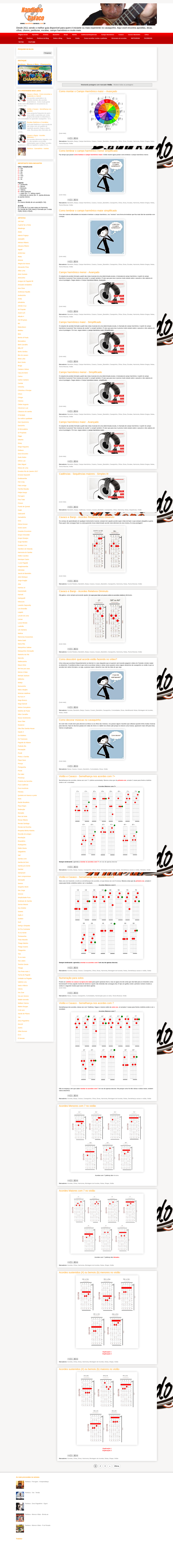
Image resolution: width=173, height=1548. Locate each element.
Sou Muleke (22, 908)
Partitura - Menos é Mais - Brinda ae (36, 1514)
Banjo (66, 34)
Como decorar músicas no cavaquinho (80, 720)
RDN (19, 799)
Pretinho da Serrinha (25, 781)
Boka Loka (21, 359)
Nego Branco (22, 700)
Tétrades (143, 870)
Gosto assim (22, 528)
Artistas (45, 34)
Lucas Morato (22, 623)
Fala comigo (22, 485)
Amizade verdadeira (25, 285)
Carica (20, 376)
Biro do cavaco (23, 355)
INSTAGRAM (135, 38)
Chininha (21, 387)
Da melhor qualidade (25, 418)
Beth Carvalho (23, 345)
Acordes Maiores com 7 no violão (77, 1190)
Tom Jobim (21, 961)
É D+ (19, 1035)
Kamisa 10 (21, 588)
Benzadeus (22, 341)
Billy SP (20, 348)
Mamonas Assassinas (25, 637)
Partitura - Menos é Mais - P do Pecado (37, 1525)
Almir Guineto (22, 274)
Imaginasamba (23, 566)
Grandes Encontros (24, 531)
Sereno (20, 883)
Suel (19, 922)
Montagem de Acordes (145, 710)
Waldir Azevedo (23, 999)
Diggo (20, 436)
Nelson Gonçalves (24, 707)
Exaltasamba (22, 478)
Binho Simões (22, 352)
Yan (19, 1017)
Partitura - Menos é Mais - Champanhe (34, 64)
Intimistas (21, 570)
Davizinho (21, 425)
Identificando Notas (131, 710)
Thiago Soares (23, 947)
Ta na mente (22, 933)
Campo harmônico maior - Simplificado (80, 322)
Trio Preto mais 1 (24, 971)
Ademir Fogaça (23, 235)
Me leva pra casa (24, 668)
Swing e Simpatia (24, 925)
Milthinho (21, 679)
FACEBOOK (148, 38)
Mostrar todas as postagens (123, 85)
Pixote (20, 771)
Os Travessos (22, 739)
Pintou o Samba (23, 756)
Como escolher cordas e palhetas (95, 38)
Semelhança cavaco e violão (130, 870)
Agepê (20, 249)
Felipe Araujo (22, 492)
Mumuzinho (22, 686)
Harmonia (136, 141)
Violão (77, 38)
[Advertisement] (107, 63)
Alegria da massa (24, 263)
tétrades (116, 1175)
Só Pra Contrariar (24, 929)
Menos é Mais (23, 672)
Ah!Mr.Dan (21, 253)
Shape (107, 1183)
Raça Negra (22, 806)
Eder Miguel (22, 464)
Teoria (69, 38)
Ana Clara (21, 288)
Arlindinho (21, 302)
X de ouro (21, 1010)
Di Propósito (22, 433)
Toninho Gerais (23, 964)
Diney (20, 443)
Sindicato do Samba (25, 901)
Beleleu (20, 330)
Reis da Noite (22, 816)
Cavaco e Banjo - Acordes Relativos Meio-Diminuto (86, 517)
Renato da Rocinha (24, 827)
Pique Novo (22, 760)
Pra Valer (21, 774)
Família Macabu (23, 489)
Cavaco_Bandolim (103, 141)
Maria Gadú (22, 640)
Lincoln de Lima (23, 616)
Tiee (19, 954)
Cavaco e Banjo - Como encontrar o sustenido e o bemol (39, 95)
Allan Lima (21, 271)
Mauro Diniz (22, 665)
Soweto (20, 911)
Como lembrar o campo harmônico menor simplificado (88, 150)
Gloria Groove (23, 524)
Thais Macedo (23, 940)
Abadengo (21, 228)
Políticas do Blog (43, 38)
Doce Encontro (23, 454)
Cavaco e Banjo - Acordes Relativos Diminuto (83, 591)
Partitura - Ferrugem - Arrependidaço (37, 1481)
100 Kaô (21, 221)
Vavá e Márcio (23, 985)
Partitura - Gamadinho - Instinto (38, 148)
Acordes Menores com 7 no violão (77, 1105)
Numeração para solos (71, 978)
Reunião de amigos (24, 834)
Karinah (20, 594)
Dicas (20, 38)
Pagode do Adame (24, 742)
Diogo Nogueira (23, 447)
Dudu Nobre (22, 457)
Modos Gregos (145, 141)
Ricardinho (21, 841)
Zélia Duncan (22, 1031)
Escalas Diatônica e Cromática (37, 122)
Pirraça (20, 763)
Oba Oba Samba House (26, 728)
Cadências (82, 510)
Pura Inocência (23, 788)
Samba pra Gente (24, 866)
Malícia (20, 633)
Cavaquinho (113, 141)
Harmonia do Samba (25, 552)
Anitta (20, 299)
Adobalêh (21, 239)
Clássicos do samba (25, 411)
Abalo (20, 232)
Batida (74, 34)
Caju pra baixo (23, 373)
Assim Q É (21, 313)
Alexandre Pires (23, 267)
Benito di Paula (23, 337)
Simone (20, 894)
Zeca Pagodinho (23, 1021)
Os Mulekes (22, 735)
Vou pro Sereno (23, 996)
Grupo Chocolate (24, 535)
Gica (19, 521)
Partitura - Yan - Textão (32, 1492)
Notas (152, 141)
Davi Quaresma (23, 422)
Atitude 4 (21, 316)
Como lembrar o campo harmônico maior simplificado (88, 210)
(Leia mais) (62, 133)
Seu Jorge (21, 890)
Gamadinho (22, 517)
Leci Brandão (22, 609)
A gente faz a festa (24, 225)
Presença (21, 778)
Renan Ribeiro (23, 820)
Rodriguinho (22, 845)
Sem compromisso (24, 876)
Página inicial (23, 34)
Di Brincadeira (23, 429)
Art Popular (22, 309)
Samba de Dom (23, 862)
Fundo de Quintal (24, 506)
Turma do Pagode (24, 975)
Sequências (133, 510)
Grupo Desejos (23, 538)
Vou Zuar (21, 992)
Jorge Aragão (22, 580)
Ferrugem (21, 496)
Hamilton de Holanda (25, 549)
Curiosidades (115, 710)
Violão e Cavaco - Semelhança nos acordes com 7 (86, 1003)
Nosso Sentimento (24, 718)
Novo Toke (21, 721)
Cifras (147, 34)
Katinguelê (21, 598)
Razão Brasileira (23, 802)
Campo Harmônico (107, 34)
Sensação (21, 880)
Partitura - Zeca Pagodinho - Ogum (36, 1503)
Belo (19, 334)
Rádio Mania (22, 848)
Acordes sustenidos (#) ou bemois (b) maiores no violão (89, 1369)
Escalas (129, 141)
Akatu (20, 256)
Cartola (20, 383)
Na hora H (21, 697)
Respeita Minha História (26, 830)
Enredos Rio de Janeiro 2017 (28, 471)
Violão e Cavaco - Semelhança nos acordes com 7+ (87, 776)
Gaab (20, 510)
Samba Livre (22, 859)
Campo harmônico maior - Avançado (79, 422)
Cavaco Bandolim (134, 34)
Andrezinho (22, 295)
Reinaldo (21, 813)
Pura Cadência (23, 785)
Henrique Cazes (23, 559)
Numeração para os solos (103, 996)
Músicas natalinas (24, 693)
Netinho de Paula (24, 711)
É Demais (21, 1038)
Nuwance (21, 725)
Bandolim (56, 34)
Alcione (20, 260)
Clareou (20, 401)
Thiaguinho (22, 950)
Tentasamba (22, 936)
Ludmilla (21, 626)
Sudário (20, 919)
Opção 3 (21, 732)
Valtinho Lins (22, 982)
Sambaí (20, 869)
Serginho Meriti (23, 887)
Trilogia (20, 968)
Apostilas (35, 34)
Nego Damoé (22, 704)
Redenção (21, 809)
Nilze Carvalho (23, 714)
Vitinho (20, 989)
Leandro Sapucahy (24, 605)
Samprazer (21, 873)
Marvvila (21, 658)
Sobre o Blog (57, 38)
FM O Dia (21, 482)
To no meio (21, 957)
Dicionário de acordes (119, 38)
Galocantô (21, 514)
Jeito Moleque (23, 577)
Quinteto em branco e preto (27, 795)
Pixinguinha (22, 767)
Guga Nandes (22, 542)
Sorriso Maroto (23, 904)
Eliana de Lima (23, 468)
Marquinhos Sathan (24, 647)
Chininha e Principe (24, 390)
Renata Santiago (23, 823)
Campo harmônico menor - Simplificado (80, 372)
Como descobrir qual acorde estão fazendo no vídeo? (88, 659)
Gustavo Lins (22, 545)
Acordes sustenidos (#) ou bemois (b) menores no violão (89, 1272)
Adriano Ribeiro (23, 242)
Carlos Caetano (23, 380)
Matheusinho (22, 661)
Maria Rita (21, 644)
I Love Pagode (23, 563)
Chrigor (20, 397)
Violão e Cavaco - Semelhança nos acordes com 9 (86, 877)
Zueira (20, 1028)
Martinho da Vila (23, 654)
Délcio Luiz (21, 461)
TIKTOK (21, 42)
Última (116, 1466)
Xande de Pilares (24, 1014)
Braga (20, 366)
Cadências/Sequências (89, 34)
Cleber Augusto (23, 404)
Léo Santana (22, 630)
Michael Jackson (23, 676)
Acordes (70, 710)
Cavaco (121, 34)
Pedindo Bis (22, 746)
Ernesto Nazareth (24, 475)
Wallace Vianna (23, 1003)
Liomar (20, 619)
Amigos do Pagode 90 (25, 281)
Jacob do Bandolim (24, 573)
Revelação (21, 837)
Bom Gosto (22, 362)
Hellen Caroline (23, 556)
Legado (20, 612)
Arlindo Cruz (22, 306)
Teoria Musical (63, 143)
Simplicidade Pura (24, 897)
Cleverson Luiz (23, 408)
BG (19, 323)
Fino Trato (21, 499)
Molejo (20, 683)
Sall (19, 855)
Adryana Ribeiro (23, 246)
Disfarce (21, 450)
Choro (20, 394)
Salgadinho (22, 852)
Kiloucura (21, 602)
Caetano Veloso (23, 369)
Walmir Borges (23, 1006)
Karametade (22, 591)
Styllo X (20, 915)
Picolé (20, 753)
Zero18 (20, 1024)
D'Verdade (21, 415)
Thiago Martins (23, 943)
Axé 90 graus (22, 320)
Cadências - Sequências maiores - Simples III (83, 473)
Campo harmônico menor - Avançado (79, 272)
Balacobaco (22, 327)
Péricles (20, 792)
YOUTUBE (31, 42)
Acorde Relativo (72, 584)
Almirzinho (21, 278)
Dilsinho (20, 440)
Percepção (21, 749)
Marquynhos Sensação (26, 651)
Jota (19, 584)
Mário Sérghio (23, 690)
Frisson (20, 503)
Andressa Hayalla (24, 292)
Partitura (30, 38)
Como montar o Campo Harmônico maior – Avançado (88, 91)
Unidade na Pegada (25, 978)
